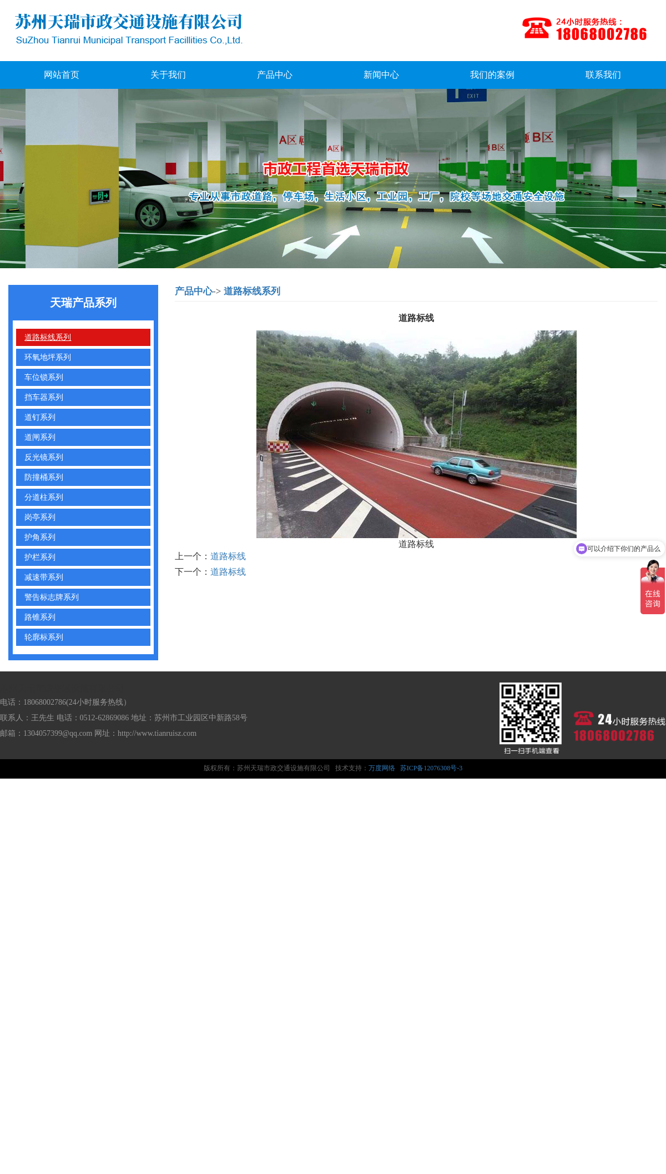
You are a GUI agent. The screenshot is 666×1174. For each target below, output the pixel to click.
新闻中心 (381, 74)
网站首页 (61, 74)
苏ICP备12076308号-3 (431, 768)
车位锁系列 (43, 377)
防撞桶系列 (43, 477)
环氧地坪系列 (47, 357)
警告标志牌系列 (51, 597)
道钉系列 (40, 417)
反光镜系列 (43, 457)
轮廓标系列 (43, 637)
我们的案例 (492, 74)
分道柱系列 (43, 497)
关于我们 (168, 74)
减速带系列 (43, 577)
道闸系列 (40, 437)
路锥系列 (40, 617)
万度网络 (382, 768)
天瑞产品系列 (83, 303)
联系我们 (603, 74)
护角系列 (40, 537)
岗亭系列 (40, 517)
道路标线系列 (47, 337)
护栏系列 (40, 557)
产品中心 (274, 74)
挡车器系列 (43, 397)
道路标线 (228, 556)
